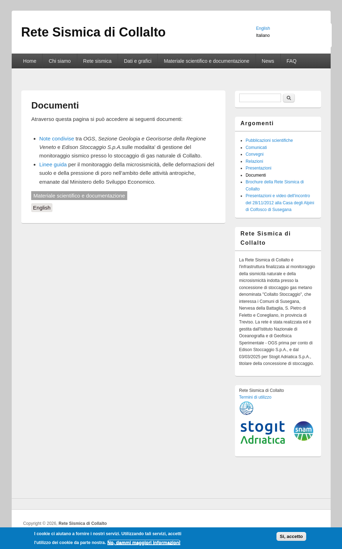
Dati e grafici (138, 61)
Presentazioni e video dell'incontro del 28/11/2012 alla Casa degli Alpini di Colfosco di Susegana (280, 202)
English (41, 208)
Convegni (255, 154)
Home (29, 61)
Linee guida (53, 164)
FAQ (292, 61)
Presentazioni (258, 168)
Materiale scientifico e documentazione (206, 61)
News (268, 61)
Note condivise (56, 138)
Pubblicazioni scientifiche (269, 140)
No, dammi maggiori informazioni (143, 544)
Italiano (263, 35)
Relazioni (254, 161)
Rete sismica (97, 61)
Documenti (256, 175)
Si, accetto (291, 538)
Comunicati (256, 147)
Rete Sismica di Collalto (82, 523)
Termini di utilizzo (255, 397)
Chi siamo (60, 61)
